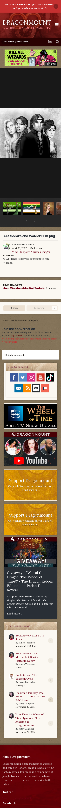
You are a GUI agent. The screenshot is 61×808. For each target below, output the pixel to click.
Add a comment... (15, 346)
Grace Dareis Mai (27, 673)
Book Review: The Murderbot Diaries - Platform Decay (28, 648)
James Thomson (27, 634)
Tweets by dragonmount (16, 789)
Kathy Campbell (26, 695)
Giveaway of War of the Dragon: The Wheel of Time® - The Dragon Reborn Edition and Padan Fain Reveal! (30, 573)
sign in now (16, 327)
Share (14, 299)
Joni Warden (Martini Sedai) (23, 279)
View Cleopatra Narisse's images (31, 243)
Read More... (14, 605)
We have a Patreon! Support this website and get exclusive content (29, 6)
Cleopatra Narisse (24, 236)
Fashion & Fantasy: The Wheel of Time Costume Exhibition (30, 688)
